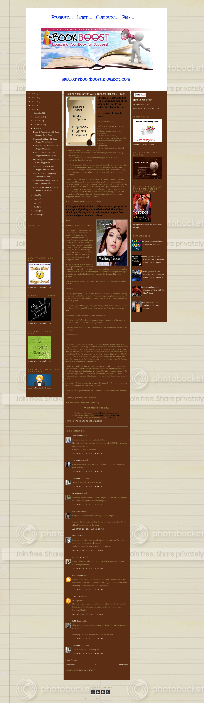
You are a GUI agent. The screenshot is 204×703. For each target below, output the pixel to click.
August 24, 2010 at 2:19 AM (87, 550)
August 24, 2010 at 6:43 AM (87, 589)
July (35, 195)
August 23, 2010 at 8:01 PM (87, 471)
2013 (33, 97)
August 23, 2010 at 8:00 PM (87, 453)
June (36, 199)
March (36, 211)
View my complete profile (146, 108)
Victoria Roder (78, 460)
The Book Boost (144, 100)
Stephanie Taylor (79, 478)
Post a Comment (72, 660)
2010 (33, 109)
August (37, 128)
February (37, 215)
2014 (33, 93)
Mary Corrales (78, 511)
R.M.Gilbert (77, 621)
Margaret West (78, 557)
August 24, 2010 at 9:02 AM (87, 653)
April (36, 207)
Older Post (123, 664)
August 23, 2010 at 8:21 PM (87, 504)
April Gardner (77, 596)
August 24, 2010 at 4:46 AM (87, 568)
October (37, 121)
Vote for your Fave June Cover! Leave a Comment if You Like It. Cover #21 (152, 259)
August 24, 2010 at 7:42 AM (87, 614)
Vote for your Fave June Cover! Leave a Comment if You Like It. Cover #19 (152, 275)
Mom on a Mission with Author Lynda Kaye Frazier (150, 305)
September (38, 125)
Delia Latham (77, 493)
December (38, 113)
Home (97, 664)
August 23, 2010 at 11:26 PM (88, 529)
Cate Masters (77, 575)
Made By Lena (110, 698)
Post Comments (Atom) (85, 670)
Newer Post (70, 664)
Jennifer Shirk (77, 436)
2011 (33, 105)
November (38, 117)
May (36, 203)
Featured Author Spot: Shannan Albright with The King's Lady (153, 290)
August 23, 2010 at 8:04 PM (87, 486)
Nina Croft (76, 536)
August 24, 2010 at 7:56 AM (87, 638)
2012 (33, 101)
